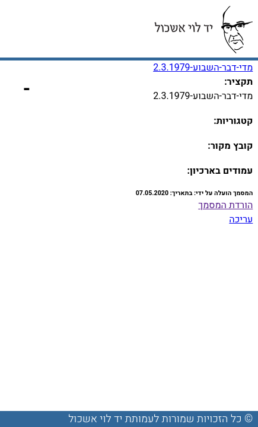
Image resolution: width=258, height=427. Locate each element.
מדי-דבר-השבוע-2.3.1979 (203, 67)
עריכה (241, 219)
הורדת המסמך (225, 205)
